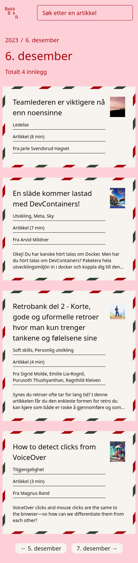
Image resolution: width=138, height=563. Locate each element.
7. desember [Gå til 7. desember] (97, 548)
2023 (11, 40)
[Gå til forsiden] (11, 13)
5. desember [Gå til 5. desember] (40, 548)
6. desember (42, 40)
